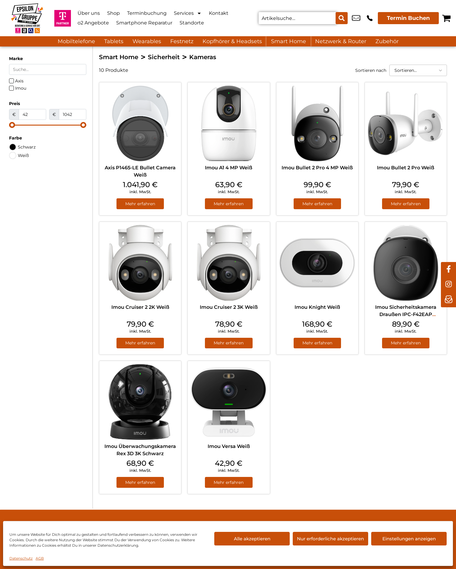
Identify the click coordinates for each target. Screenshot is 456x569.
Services (188, 13)
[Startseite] (27, 18)
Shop (113, 13)
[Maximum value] (72, 114)
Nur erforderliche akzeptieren (330, 539)
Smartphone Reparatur (144, 23)
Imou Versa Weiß (229, 447)
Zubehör (387, 41)
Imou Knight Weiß (317, 307)
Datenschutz (21, 558)
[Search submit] (342, 18)
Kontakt (218, 13)
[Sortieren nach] (418, 70)
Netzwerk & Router (340, 41)
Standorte (192, 23)
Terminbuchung (147, 13)
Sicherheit (164, 57)
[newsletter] (448, 299)
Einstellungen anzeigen (409, 539)
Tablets (113, 41)
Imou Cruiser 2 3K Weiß (229, 307)
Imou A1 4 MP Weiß (228, 168)
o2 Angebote (93, 23)
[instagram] (448, 284)
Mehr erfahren (140, 203)
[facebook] (448, 269)
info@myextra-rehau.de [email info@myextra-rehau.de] (356, 18)
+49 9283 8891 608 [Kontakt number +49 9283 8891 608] (369, 18)
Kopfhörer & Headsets (232, 41)
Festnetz (181, 41)
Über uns (89, 13)
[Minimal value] (47, 125)
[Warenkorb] (446, 18)
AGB (40, 558)
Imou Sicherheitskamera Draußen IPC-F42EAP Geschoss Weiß (405, 314)
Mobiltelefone (76, 41)
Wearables (146, 41)
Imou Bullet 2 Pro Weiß (405, 168)
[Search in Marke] (47, 69)
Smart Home (288, 41)
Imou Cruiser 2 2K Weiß (140, 307)
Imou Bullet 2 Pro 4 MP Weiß (317, 168)
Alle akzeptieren (252, 539)
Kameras (202, 57)
